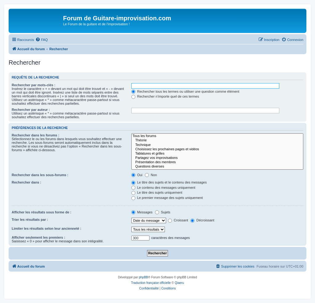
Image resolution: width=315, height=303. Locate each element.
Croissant (178, 220)
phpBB (143, 277)
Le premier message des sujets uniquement (167, 198)
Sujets (162, 212)
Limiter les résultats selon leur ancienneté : (46, 228)
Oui (136, 175)
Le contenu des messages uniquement (163, 187)
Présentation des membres (217, 162)
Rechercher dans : (26, 182)
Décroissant (202, 220)
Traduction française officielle (151, 283)
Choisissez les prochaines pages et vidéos (217, 149)
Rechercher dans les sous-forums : (40, 175)
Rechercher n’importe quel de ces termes (165, 96)
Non (151, 175)
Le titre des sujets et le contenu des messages (169, 182)
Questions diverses (217, 166)
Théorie (217, 140)
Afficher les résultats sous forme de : (41, 212)
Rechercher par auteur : (31, 109)
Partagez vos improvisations (217, 158)
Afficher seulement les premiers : (38, 237)
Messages (142, 212)
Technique (217, 145)
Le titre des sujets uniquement (156, 192)
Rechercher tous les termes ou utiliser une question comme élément (185, 91)
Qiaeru (179, 283)
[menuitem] (41, 39)
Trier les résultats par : (30, 219)
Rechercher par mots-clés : (33, 85)
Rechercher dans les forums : (35, 135)
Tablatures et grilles (217, 154)
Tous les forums (217, 136)
